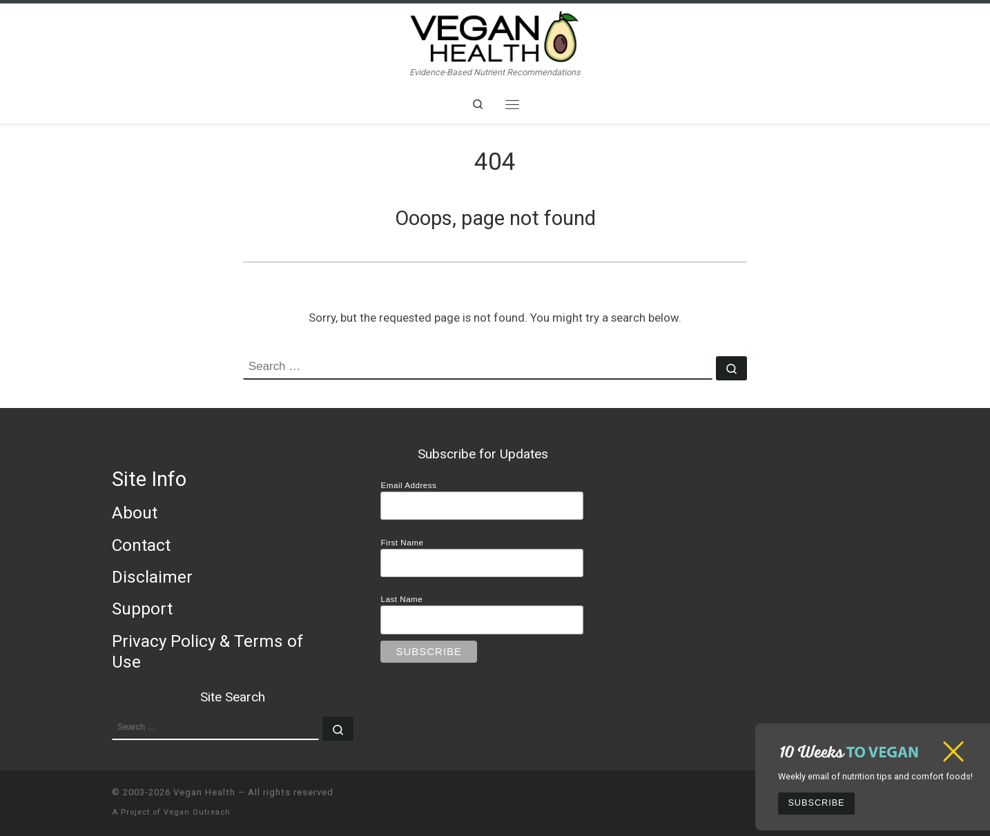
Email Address (408, 484)
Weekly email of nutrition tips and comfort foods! (875, 776)
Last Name (401, 598)
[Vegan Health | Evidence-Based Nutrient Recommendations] (495, 35)
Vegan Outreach (197, 812)
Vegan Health (204, 792)
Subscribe (816, 803)
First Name (401, 542)
